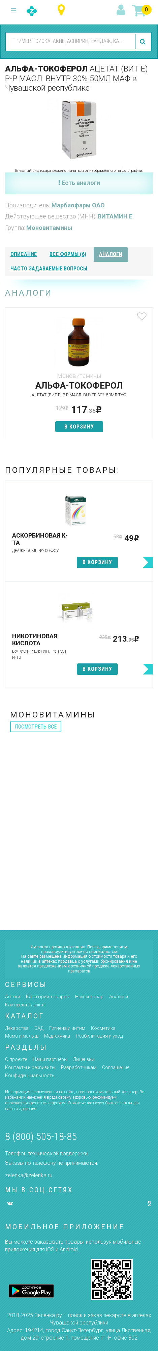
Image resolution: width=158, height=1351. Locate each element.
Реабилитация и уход (99, 1036)
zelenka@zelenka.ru (28, 1175)
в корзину (79, 426)
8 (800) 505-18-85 (41, 1136)
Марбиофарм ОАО (78, 205)
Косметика (103, 1028)
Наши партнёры (50, 1059)
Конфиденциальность (30, 1075)
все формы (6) (68, 254)
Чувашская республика (63, 10)
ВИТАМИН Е (115, 216)
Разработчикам (78, 1067)
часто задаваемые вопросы (48, 268)
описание (23, 254)
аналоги (110, 254)
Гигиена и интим (67, 1028)
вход (122, 10)
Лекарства (17, 1028)
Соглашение (115, 1067)
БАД (38, 1028)
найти (143, 42)
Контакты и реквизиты (30, 1067)
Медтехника (57, 1036)
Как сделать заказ (25, 1004)
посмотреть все (36, 726)
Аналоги (118, 996)
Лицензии (83, 1059)
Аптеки (12, 996)
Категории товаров (47, 996)
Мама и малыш (21, 1036)
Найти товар (89, 996)
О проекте (16, 1059)
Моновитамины (49, 227)
